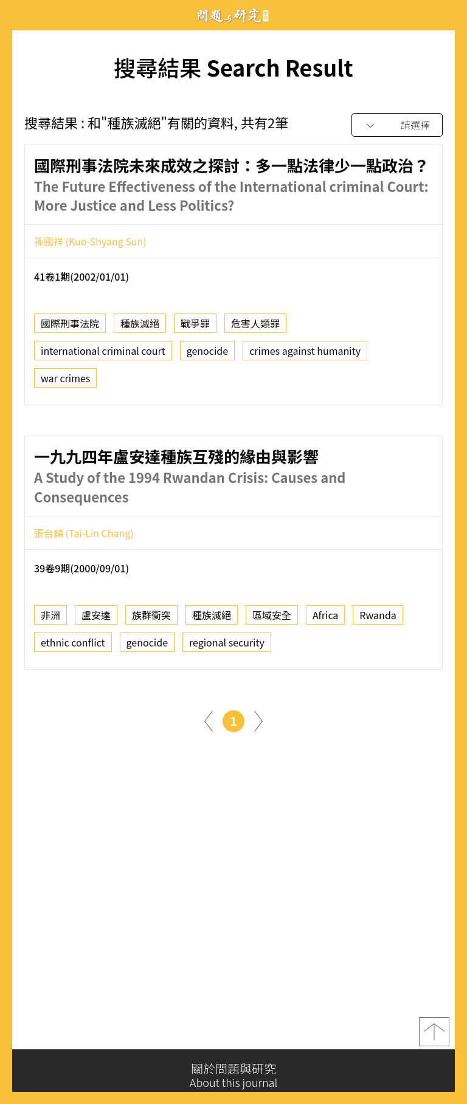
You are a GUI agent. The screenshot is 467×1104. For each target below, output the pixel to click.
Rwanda (377, 619)
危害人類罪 (255, 327)
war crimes (65, 382)
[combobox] (397, 125)
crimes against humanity (305, 355)
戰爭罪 (195, 327)
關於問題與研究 (233, 1075)
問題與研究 (233, 15)
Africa (325, 619)
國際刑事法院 (70, 327)
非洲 (50, 619)
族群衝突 (151, 619)
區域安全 (271, 619)
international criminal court (103, 355)
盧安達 (96, 619)
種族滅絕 (139, 327)
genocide (207, 355)
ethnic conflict (73, 646)
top (434, 1036)
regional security (227, 646)
